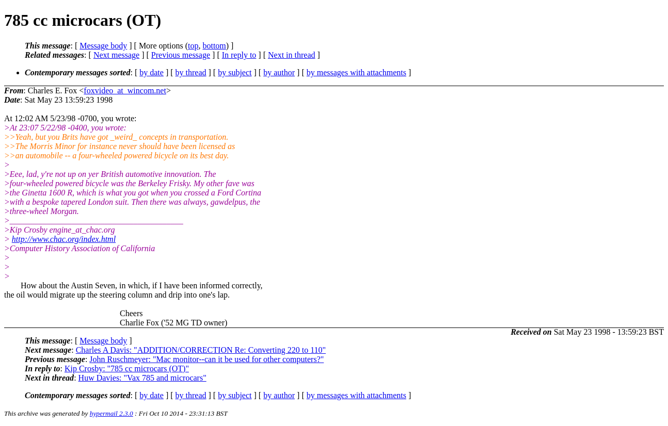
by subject (234, 72)
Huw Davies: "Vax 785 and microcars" (142, 377)
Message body (103, 45)
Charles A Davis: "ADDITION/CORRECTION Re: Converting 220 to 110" (201, 350)
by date (151, 72)
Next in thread (291, 55)
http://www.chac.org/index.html (64, 239)
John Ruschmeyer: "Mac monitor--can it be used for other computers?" (206, 359)
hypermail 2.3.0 (111, 413)
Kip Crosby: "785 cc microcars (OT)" (127, 368)
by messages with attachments (356, 72)
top (193, 45)
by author (279, 72)
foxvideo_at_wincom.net (125, 90)
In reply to (239, 55)
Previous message (180, 55)
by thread (191, 72)
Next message (116, 55)
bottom (214, 45)
